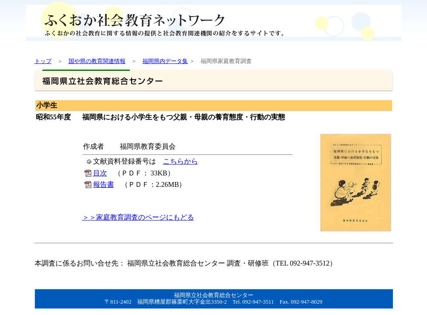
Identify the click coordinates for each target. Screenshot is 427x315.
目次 (100, 173)
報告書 (103, 184)
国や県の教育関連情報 (97, 61)
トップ (43, 61)
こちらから (180, 161)
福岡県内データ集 (165, 61)
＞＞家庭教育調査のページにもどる (138, 217)
